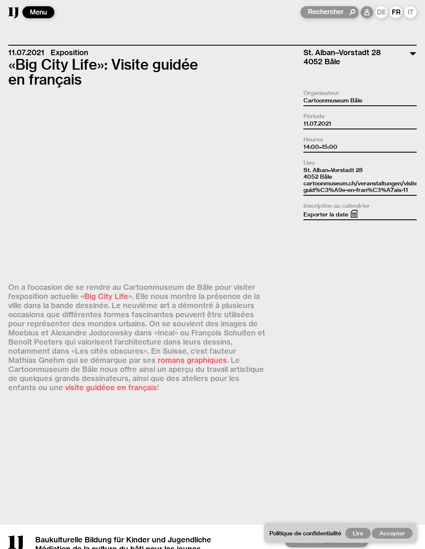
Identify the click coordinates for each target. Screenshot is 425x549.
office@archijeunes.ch (94, 508)
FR (396, 12)
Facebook (304, 407)
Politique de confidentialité (56, 536)
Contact (140, 527)
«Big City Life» (106, 109)
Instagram (305, 389)
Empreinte (190, 527)
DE (381, 12)
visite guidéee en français (111, 201)
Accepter (392, 533)
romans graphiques (192, 173)
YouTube (303, 398)
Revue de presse (317, 416)
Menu (38, 12)
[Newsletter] (324, 376)
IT (411, 12)
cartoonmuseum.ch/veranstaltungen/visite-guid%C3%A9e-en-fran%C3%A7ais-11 (361, 187)
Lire (358, 533)
